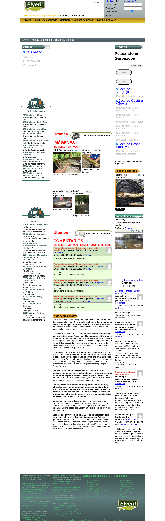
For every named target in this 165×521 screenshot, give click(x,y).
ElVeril (27, 20)
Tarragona (28, 315)
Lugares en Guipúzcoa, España (57, 40)
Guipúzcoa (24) (31, 61)
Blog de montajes (106, 20)
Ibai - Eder (42, 122)
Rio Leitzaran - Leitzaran (129, 96)
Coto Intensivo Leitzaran (32, 160)
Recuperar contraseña (127, 1)
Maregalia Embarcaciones (35, 256)
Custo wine (93, 480)
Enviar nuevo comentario (95, 244)
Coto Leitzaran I (32, 146)
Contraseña (111, 8)
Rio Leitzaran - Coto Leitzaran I (127, 127)
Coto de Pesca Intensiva (127, 145)
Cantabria (27, 248)
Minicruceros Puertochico (35, 245)
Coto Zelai (42, 129)
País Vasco (33, 52)
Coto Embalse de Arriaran (32, 167)
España (128, 228)
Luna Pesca (42, 225)
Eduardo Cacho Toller (34, 279)
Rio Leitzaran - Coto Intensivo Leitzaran (127, 152)
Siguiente (59, 146)
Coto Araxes (43, 140)
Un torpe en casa (96, 494)
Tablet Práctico (95, 492)
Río (124, 81)
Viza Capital (94, 496)
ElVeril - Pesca (30, 40)
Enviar (108, 15)
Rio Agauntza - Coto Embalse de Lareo (127, 109)
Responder (59, 252)
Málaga (26, 227)
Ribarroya (120, 219)
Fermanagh (28, 294)
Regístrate (111, 1)
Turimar (41, 313)
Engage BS (93, 484)
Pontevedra (28, 259)
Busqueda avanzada (45, 20)
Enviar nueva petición (127, 292)
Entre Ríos (28, 283)
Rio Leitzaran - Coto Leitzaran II (127, 134)
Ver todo (72, 146)
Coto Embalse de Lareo (32, 174)
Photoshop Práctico (97, 488)
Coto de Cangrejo (122, 90)
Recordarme (111, 12)
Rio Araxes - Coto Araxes (129, 121)
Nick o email (111, 4)
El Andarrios (94, 482)
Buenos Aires (29, 236)
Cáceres (27, 308)
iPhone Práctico (95, 486)
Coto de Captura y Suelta (129, 102)
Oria (39, 134)
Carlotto (41, 234)
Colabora (65, 20)
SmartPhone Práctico (97, 490)
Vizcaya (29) (30, 65)
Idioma (88, 2)
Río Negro (28, 271)
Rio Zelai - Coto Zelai (127, 139)
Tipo (124, 72)
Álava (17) (28, 57)
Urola (39, 115)
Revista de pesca (83, 20)
